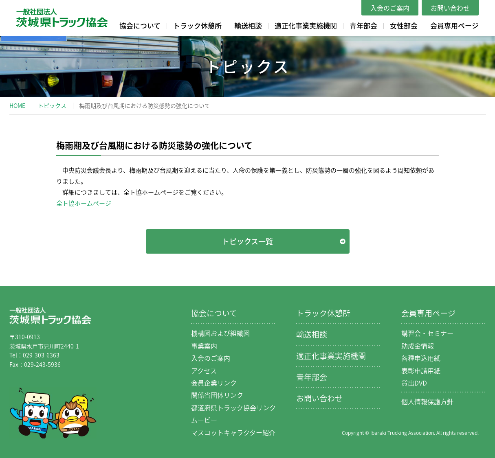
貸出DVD (414, 383)
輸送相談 (248, 25)
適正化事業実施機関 (306, 25)
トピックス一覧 (247, 241)
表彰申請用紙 (420, 370)
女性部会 (404, 25)
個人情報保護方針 (427, 401)
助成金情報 (417, 346)
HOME (17, 105)
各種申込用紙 (420, 358)
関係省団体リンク (217, 395)
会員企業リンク (214, 383)
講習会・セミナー (427, 333)
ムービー (204, 420)
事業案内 (204, 346)
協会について (140, 25)
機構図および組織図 (220, 333)
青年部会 (363, 25)
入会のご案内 (389, 8)
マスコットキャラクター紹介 (233, 432)
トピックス (52, 105)
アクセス (204, 370)
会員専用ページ (454, 25)
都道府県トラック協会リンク (233, 407)
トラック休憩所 (197, 25)
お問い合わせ (450, 8)
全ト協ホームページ (83, 203)
